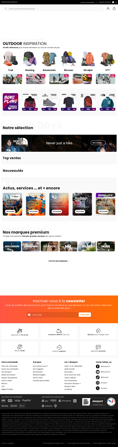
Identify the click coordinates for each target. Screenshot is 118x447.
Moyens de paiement (9, 378)
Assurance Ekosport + (69, 2)
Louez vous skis (53, 2)
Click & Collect (6, 381)
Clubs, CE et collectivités (73, 366)
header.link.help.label (87, 2)
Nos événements (70, 381)
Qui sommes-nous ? (40, 366)
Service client (27, 2)
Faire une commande (9, 366)
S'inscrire (84, 315)
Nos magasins (38, 369)
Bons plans (101, 17)
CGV (2, 386)
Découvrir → (98, 172)
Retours (4, 383)
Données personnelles (41, 381)
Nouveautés (86, 17)
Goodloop (68, 389)
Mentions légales (39, 375)
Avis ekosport (6, 372)
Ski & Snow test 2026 (72, 375)
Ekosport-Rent (69, 386)
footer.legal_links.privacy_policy (78, 443)
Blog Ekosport (40, 2)
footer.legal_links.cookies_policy (104, 443)
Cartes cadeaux (70, 378)
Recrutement (38, 372)
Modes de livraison (8, 375)
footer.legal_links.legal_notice (54, 443)
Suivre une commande (9, 369)
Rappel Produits (7, 389)
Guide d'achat (69, 369)
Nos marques (71, 17)
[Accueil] (13, 9)
